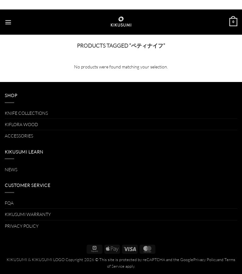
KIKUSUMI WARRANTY (28, 214)
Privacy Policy (205, 259)
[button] (8, 22)
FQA (9, 203)
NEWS (11, 169)
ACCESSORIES (19, 135)
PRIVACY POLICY (21, 226)
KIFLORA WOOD (21, 124)
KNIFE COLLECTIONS (26, 113)
